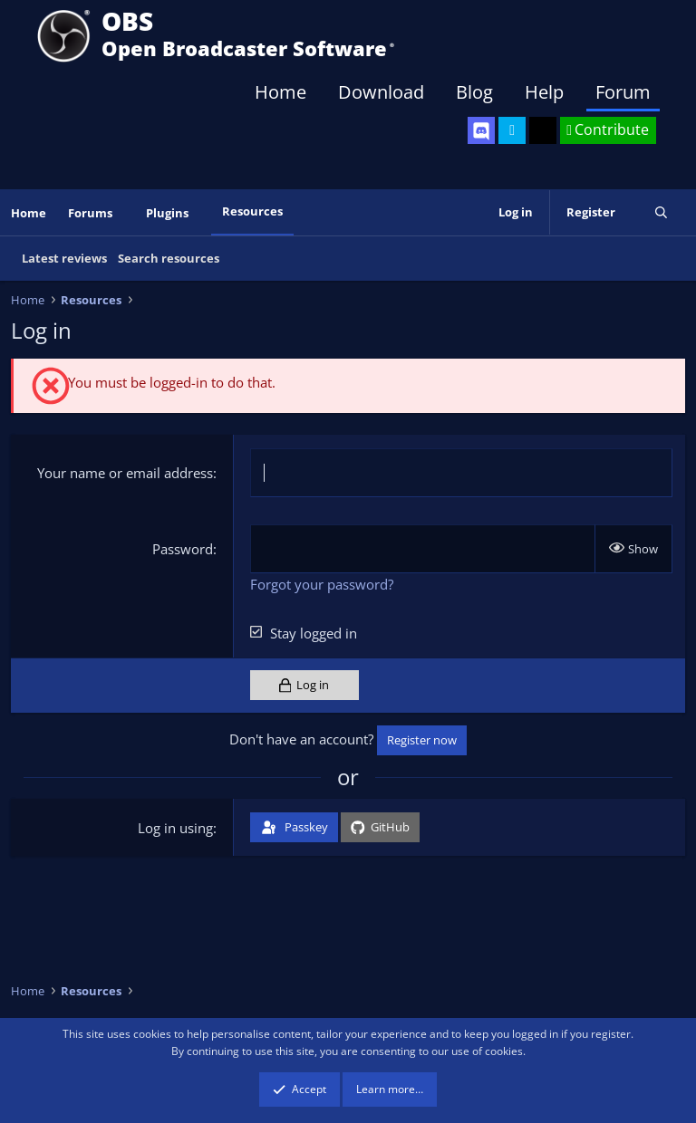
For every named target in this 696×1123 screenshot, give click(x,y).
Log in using (175, 828)
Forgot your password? (321, 584)
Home (280, 92)
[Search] (661, 212)
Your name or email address (125, 473)
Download (381, 92)
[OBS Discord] (481, 130)
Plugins (167, 213)
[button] (125, 213)
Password (182, 549)
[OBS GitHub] (542, 130)
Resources (252, 211)
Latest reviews (64, 258)
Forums (90, 213)
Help (544, 92)
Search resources (168, 258)
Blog (474, 92)
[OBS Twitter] (512, 130)
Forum (623, 92)
